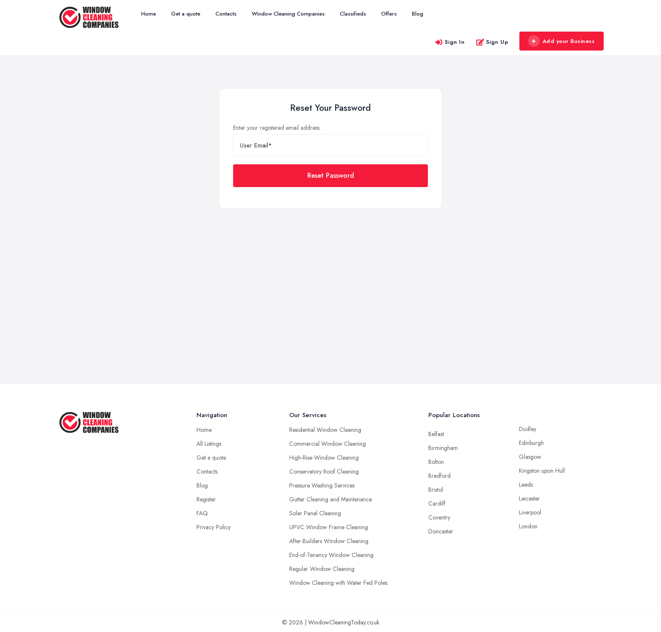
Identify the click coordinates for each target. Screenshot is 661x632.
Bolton (436, 462)
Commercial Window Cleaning (327, 443)
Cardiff (437, 503)
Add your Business (561, 41)
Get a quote (185, 14)
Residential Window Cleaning (325, 430)
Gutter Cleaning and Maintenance (330, 499)
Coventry (439, 517)
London (528, 526)
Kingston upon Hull (542, 470)
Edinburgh (531, 443)
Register (206, 499)
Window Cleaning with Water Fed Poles (338, 582)
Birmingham (443, 448)
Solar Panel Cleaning (315, 513)
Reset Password (330, 175)
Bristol (435, 489)
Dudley (527, 429)
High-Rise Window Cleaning (324, 457)
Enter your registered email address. (277, 127)
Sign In (450, 42)
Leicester (529, 498)
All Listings (208, 443)
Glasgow (530, 457)
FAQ (202, 513)
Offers (389, 14)
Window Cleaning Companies (288, 14)
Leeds (526, 484)
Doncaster (440, 531)
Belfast (436, 434)
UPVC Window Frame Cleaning (328, 527)
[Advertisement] (330, 271)
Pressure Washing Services (322, 485)
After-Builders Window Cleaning (328, 541)
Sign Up (492, 42)
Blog (417, 14)
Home (148, 14)
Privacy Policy (213, 527)
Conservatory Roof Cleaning (324, 471)
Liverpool (530, 512)
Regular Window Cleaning (322, 569)
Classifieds (353, 14)
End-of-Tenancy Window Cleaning (331, 555)
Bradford (439, 475)
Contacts (225, 14)
